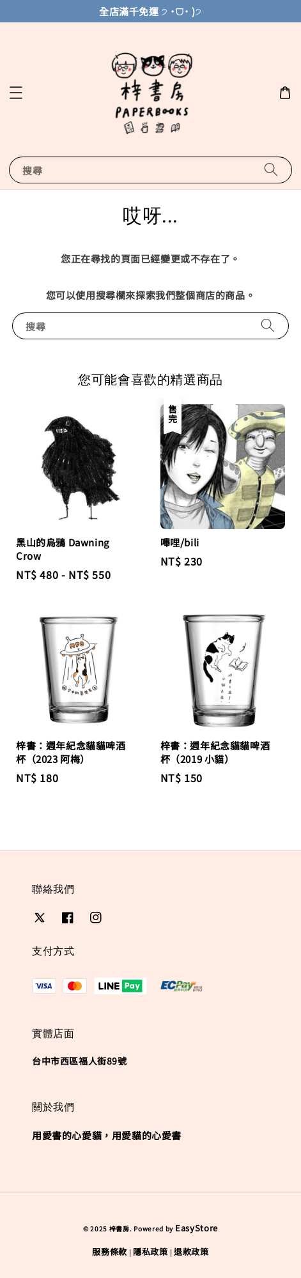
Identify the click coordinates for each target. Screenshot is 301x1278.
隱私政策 (150, 1251)
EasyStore (196, 1228)
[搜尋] (271, 169)
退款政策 (191, 1251)
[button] (16, 93)
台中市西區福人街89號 (79, 1060)
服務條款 (109, 1251)
